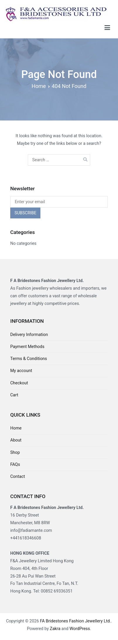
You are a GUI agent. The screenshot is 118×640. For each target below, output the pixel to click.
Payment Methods (27, 346)
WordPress (79, 628)
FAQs (15, 464)
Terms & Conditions (28, 358)
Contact (17, 476)
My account (21, 370)
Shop (15, 452)
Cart (14, 395)
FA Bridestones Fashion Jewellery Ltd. (75, 621)
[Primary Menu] (107, 28)
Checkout (19, 383)
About (15, 440)
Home (16, 428)
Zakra (55, 628)
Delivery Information (29, 334)
